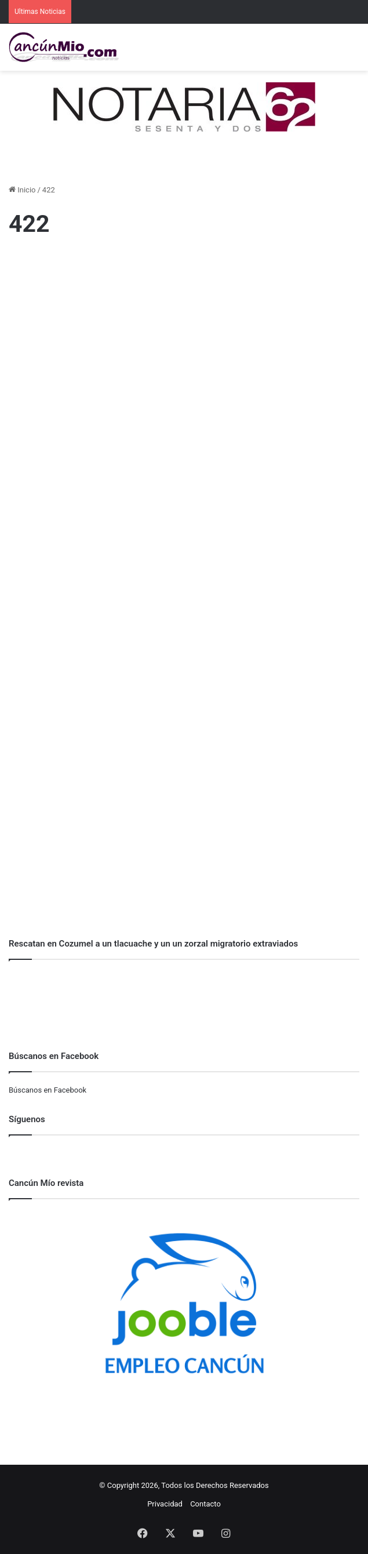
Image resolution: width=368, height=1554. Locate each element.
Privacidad (165, 1504)
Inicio (22, 189)
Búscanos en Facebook (47, 1090)
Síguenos (27, 1119)
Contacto (205, 1504)
